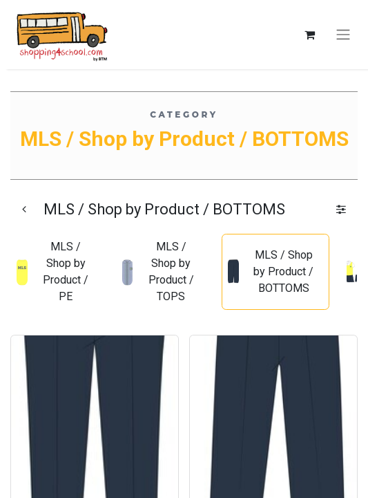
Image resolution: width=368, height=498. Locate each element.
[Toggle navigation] (343, 35)
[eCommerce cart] (309, 34)
